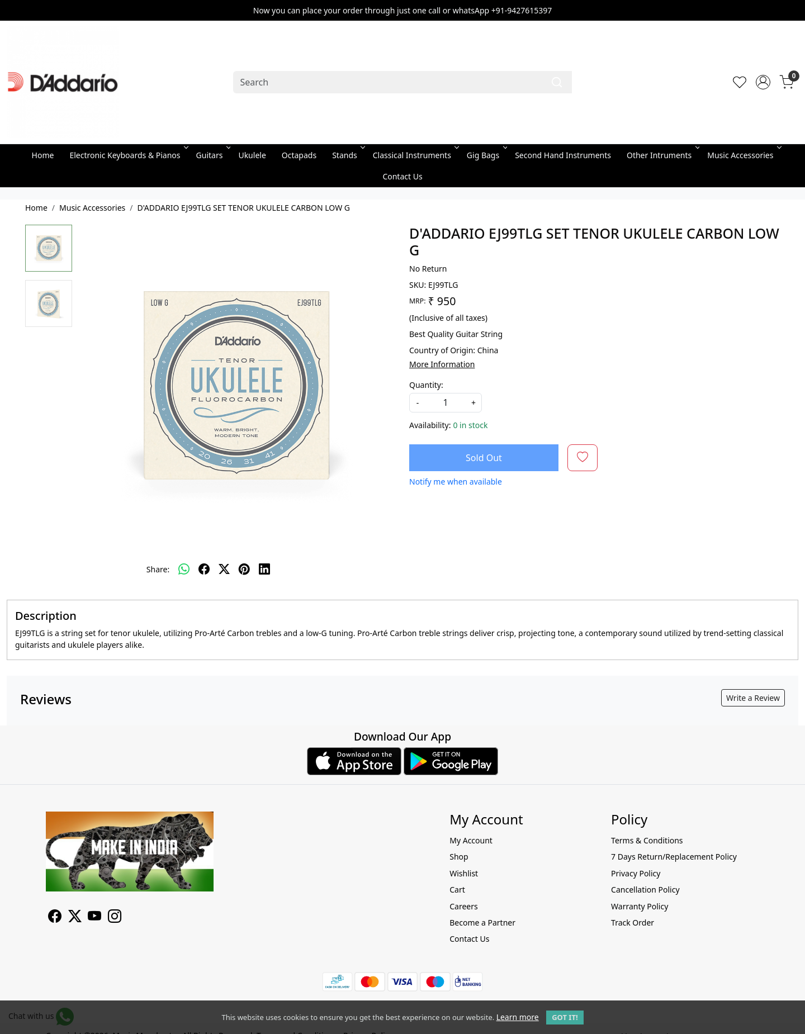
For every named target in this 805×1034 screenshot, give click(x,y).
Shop (458, 856)
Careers (463, 906)
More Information (442, 364)
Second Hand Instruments (563, 155)
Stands (347, 155)
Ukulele (252, 155)
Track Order (632, 922)
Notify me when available (455, 481)
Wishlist (463, 873)
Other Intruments (662, 155)
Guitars (212, 155)
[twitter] (224, 569)
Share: (157, 569)
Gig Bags (486, 155)
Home (43, 155)
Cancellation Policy (645, 889)
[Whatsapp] (184, 569)
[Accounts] (763, 82)
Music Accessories (743, 155)
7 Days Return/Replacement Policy (674, 856)
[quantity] (445, 402)
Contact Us (402, 176)
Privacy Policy (635, 873)
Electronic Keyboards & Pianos (127, 155)
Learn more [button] (517, 1017)
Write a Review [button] (753, 698)
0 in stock (470, 425)
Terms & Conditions (647, 840)
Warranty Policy (639, 906)
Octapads (299, 155)
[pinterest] (244, 569)
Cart (457, 889)
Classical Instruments (415, 155)
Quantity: (426, 385)
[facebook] (204, 569)
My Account (471, 840)
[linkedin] (264, 569)
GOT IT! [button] (564, 1017)
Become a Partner (482, 922)
